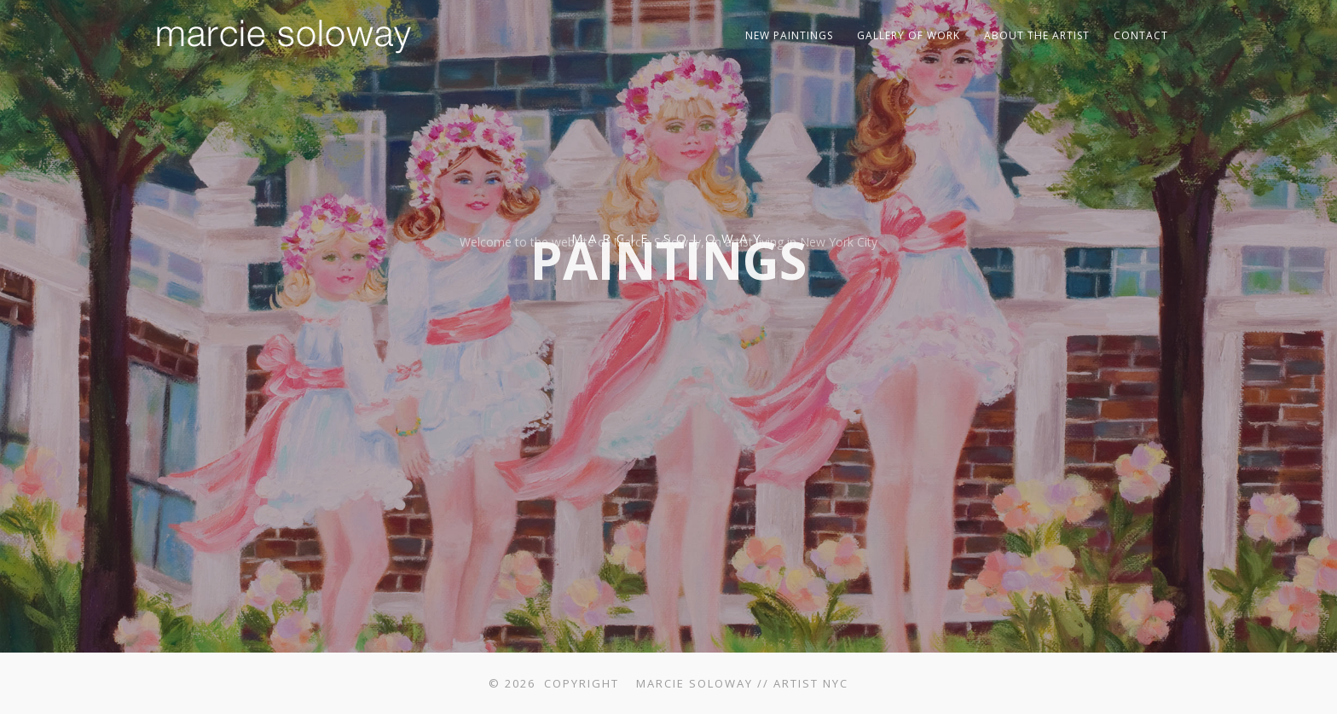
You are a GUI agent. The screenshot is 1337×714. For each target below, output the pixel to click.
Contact (1141, 35)
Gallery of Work (908, 35)
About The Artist (1037, 35)
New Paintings (789, 35)
